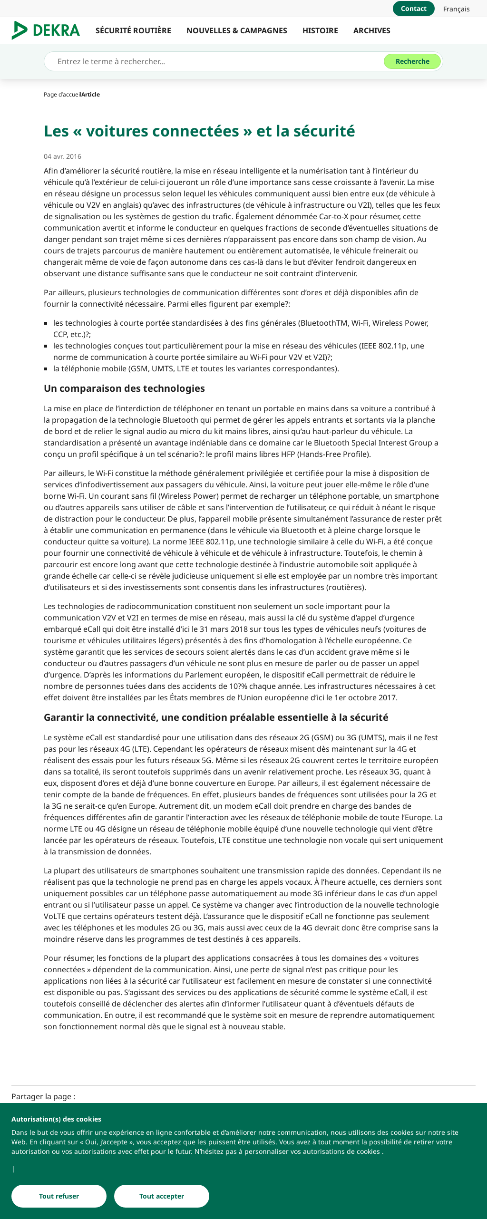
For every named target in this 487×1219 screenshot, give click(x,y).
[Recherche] (412, 61)
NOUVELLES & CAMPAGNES (236, 30)
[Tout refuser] (59, 1196)
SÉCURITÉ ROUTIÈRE (133, 30)
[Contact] (414, 8)
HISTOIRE (320, 30)
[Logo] (49, 30)
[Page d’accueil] (62, 94)
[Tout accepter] (161, 1196)
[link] (457, 8)
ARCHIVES (371, 30)
